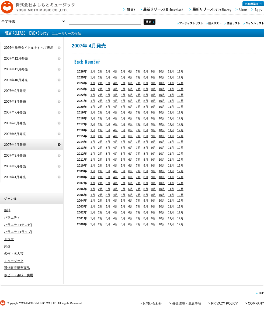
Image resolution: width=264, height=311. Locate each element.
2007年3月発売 (15, 155)
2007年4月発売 (15, 145)
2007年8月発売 (15, 101)
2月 (100, 71)
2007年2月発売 (15, 166)
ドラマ (9, 239)
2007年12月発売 (16, 58)
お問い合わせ (152, 303)
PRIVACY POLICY (224, 303)
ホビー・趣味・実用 (18, 275)
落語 (7, 210)
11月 (171, 77)
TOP (261, 293)
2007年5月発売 (15, 134)
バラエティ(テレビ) (18, 225)
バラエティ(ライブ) (18, 232)
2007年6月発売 (15, 123)
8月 (146, 77)
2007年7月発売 (15, 112)
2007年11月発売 (16, 69)
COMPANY (256, 303)
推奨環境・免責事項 (186, 303)
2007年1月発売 (15, 177)
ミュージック (13, 261)
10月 (162, 77)
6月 (130, 77)
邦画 (7, 246)
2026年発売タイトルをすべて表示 (28, 48)
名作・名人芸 (13, 253)
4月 (115, 77)
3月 (108, 77)
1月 (93, 71)
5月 (123, 77)
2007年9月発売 (15, 91)
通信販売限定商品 (17, 268)
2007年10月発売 (16, 80)
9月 (153, 77)
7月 (138, 77)
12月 (180, 77)
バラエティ (12, 217)
